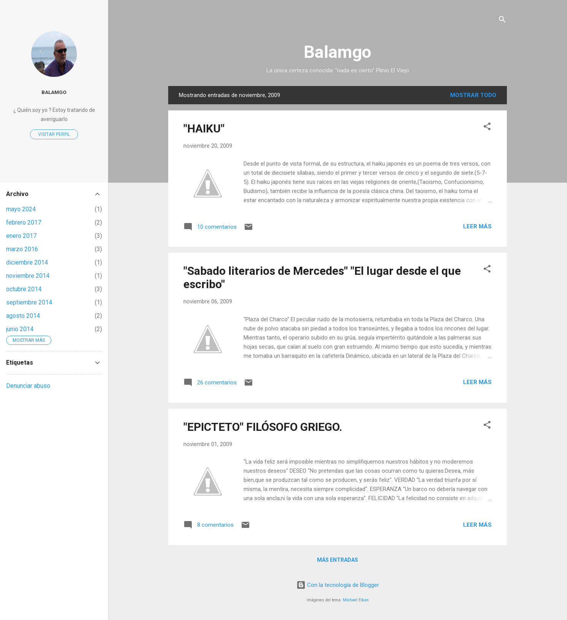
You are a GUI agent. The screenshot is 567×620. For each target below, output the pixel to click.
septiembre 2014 (29, 302)
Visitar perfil (54, 134)
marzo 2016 (22, 249)
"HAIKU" (204, 128)
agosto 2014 (23, 315)
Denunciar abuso (28, 385)
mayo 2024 (21, 209)
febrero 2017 (23, 222)
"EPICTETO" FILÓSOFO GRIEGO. (262, 427)
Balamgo (337, 52)
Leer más (477, 226)
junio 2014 (19, 329)
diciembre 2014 (27, 262)
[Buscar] (502, 20)
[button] (487, 128)
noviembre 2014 (27, 275)
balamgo (54, 92)
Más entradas (337, 560)
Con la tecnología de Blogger (337, 585)
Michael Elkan (356, 600)
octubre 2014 (23, 289)
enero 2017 (21, 235)
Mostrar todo (473, 95)
